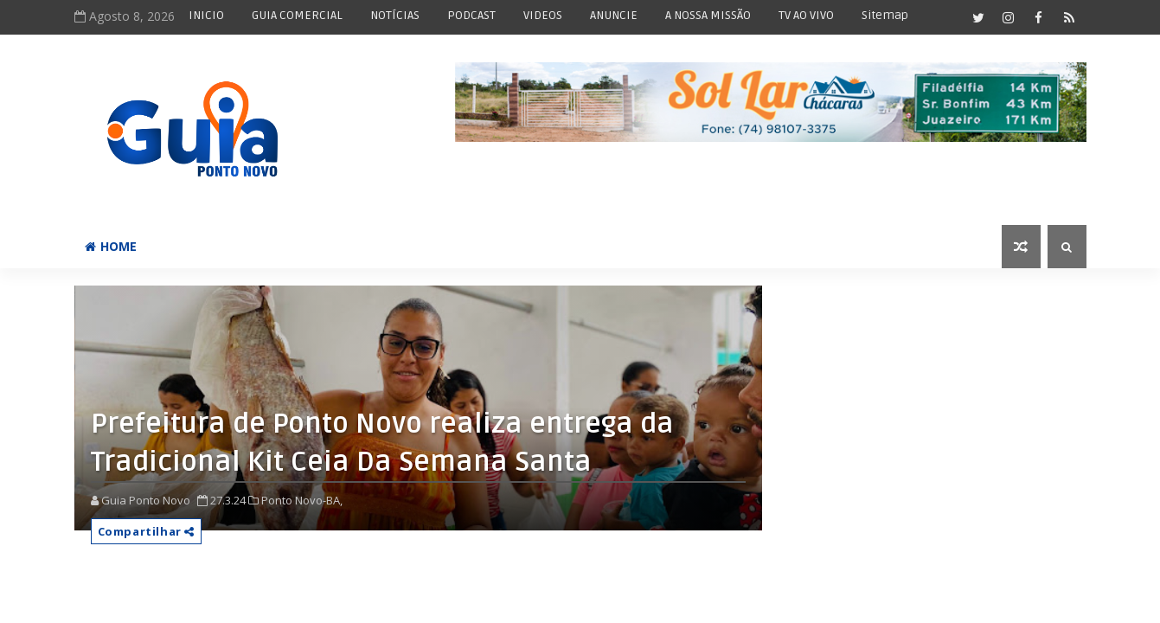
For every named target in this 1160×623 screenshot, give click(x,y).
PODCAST (471, 15)
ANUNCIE (614, 15)
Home (111, 246)
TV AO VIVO (806, 15)
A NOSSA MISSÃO (708, 15)
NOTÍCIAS (395, 15)
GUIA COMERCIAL (297, 15)
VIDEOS (542, 15)
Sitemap (885, 15)
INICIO (206, 15)
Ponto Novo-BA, (302, 500)
